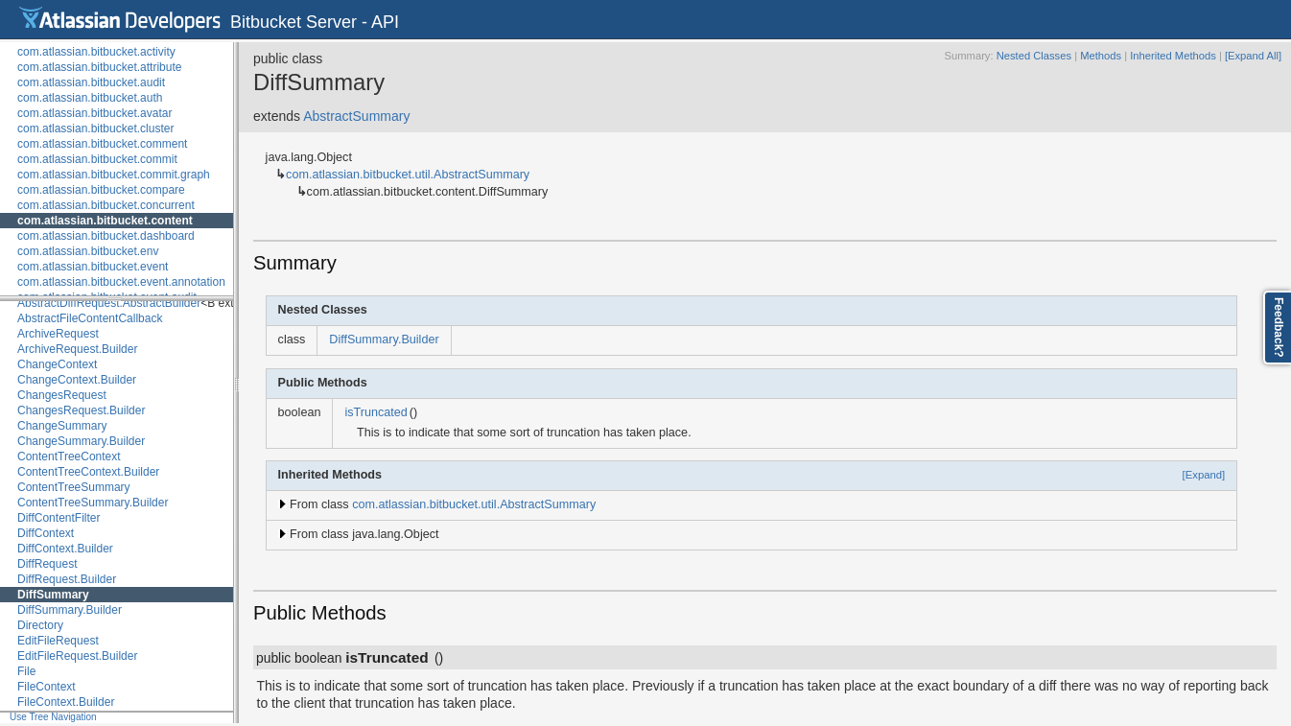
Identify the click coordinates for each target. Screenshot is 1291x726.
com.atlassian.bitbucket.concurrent (106, 205)
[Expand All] (1253, 55)
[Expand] (1204, 474)
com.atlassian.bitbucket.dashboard (106, 236)
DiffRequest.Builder (66, 579)
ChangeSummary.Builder (81, 441)
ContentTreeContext (69, 456)
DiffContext (45, 533)
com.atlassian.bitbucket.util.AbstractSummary (407, 174)
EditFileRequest (58, 640)
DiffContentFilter (58, 518)
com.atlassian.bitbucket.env (87, 251)
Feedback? (1278, 327)
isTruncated (375, 412)
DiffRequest (47, 564)
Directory (40, 625)
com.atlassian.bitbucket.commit (97, 159)
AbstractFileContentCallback (89, 318)
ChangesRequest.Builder (81, 410)
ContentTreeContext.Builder (88, 472)
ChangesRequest (61, 395)
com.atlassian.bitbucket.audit (91, 82)
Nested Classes (1034, 55)
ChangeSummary (61, 426)
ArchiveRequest (58, 333)
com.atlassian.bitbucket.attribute (99, 67)
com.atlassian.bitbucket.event (92, 266)
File (26, 671)
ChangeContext (57, 364)
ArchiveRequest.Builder (77, 349)
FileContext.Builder (65, 702)
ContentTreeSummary (73, 487)
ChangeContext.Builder (76, 379)
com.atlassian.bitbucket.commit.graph (113, 174)
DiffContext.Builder (65, 548)
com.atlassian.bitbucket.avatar (94, 113)
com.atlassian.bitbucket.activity (96, 52)
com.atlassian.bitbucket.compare (101, 190)
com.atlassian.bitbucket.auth (89, 98)
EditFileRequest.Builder (77, 656)
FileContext (46, 686)
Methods (1100, 55)
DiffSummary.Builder (69, 610)
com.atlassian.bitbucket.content (105, 220)
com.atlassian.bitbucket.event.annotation (121, 282)
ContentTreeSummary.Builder (92, 502)
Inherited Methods (1173, 55)
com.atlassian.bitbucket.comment (102, 144)
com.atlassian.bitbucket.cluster (95, 128)
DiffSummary (53, 594)
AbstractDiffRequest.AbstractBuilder (108, 303)
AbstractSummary (356, 116)
